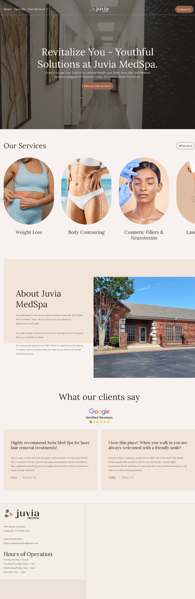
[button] (38, 9)
